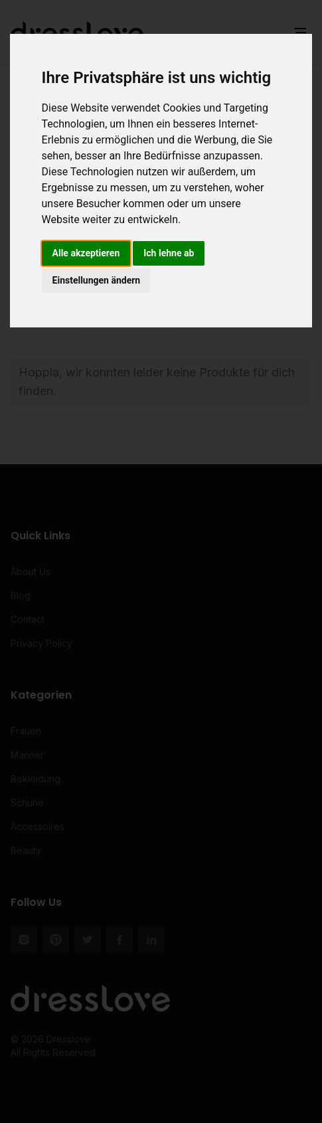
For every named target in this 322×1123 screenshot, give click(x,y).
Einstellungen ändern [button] (96, 280)
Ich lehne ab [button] (168, 253)
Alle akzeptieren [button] (86, 253)
